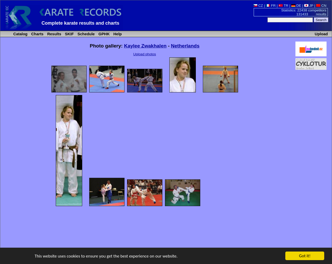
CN (321, 6)
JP (308, 6)
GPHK (103, 34)
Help (117, 34)
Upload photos (144, 54)
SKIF (69, 34)
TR (283, 6)
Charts (37, 34)
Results (53, 34)
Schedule (86, 34)
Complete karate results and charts (80, 23)
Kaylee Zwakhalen (145, 46)
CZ (258, 6)
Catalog (19, 34)
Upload (321, 34)
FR (271, 6)
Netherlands (185, 46)
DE (296, 6)
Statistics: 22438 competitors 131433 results (303, 12)
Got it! (304, 256)
